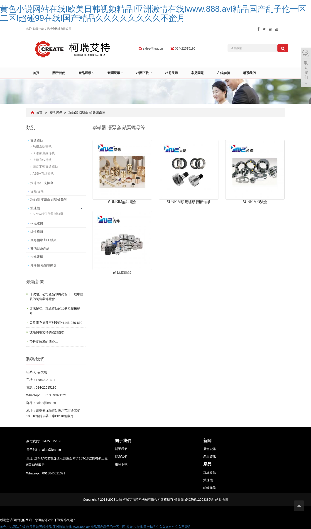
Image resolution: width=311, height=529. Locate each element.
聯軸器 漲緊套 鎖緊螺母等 (87, 113)
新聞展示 (116, 73)
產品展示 (87, 73)
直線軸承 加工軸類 (43, 240)
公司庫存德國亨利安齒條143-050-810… (57, 323)
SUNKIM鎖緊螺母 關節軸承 (189, 202)
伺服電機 (36, 223)
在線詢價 (226, 73)
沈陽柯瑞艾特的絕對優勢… (48, 332)
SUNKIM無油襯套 (122, 202)
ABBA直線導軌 (43, 174)
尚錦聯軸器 (122, 273)
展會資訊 (209, 449)
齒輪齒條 (209, 488)
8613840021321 (55, 395)
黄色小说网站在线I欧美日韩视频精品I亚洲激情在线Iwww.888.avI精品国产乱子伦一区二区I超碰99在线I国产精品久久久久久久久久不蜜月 (153, 13)
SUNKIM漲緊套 (254, 202)
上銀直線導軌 (42, 160)
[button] (94, 73)
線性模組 (36, 232)
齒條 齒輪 (37, 191)
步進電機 (36, 257)
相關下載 (145, 73)
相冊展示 (173, 73)
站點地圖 (221, 499)
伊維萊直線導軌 (44, 153)
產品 (207, 464)
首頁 (36, 73)
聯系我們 (252, 73)
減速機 (35, 208)
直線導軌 (36, 141)
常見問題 (199, 73)
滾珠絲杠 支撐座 (42, 183)
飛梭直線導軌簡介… (43, 342)
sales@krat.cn (153, 48)
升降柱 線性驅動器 (43, 265)
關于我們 (59, 73)
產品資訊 (209, 457)
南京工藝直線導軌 (45, 167)
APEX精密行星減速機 (48, 214)
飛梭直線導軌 (42, 146)
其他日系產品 (39, 248)
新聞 (207, 440)
